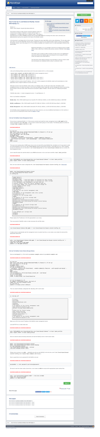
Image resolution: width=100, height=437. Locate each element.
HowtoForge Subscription (35, 7)
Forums (18, 7)
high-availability (90, 29)
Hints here (64, 164)
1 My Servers (52, 26)
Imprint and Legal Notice (85, 426)
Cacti (38, 111)
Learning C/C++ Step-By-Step (80, 47)
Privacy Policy (92, 428)
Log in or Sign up (89, 0)
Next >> (67, 383)
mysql (83, 29)
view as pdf (63, 388)
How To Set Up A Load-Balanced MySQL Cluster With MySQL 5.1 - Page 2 (21, 402)
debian (86, 29)
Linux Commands (25, 7)
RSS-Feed (93, 426)
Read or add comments (89, 30)
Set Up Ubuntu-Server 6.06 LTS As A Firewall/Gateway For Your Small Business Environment (82, 62)
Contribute (72, 426)
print (69, 388)
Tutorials (8, 7)
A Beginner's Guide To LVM (79, 49)
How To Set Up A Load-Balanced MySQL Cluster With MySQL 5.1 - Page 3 (21, 403)
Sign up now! (84, 14)
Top (91, 426)
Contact (76, 426)
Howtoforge (11, 428)
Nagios (34, 111)
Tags (14, 7)
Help (79, 426)
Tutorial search (10, 10)
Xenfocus (13, 426)
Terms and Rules (86, 428)
